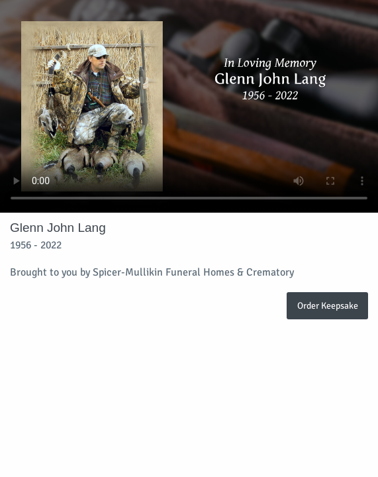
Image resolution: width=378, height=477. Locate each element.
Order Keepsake (327, 305)
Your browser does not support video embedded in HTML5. (189, 106)
